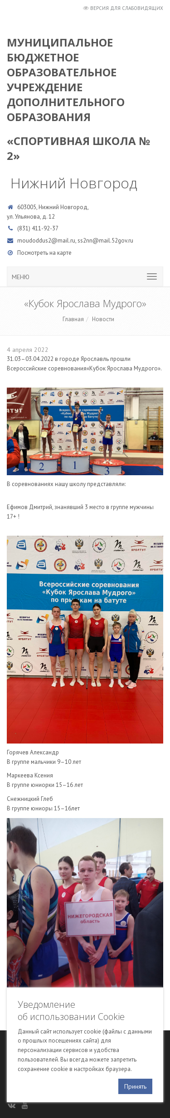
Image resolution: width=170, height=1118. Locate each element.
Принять (135, 1086)
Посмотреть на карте (44, 253)
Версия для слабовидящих (126, 8)
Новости (103, 319)
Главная (73, 319)
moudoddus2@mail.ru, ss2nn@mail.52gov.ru (75, 240)
